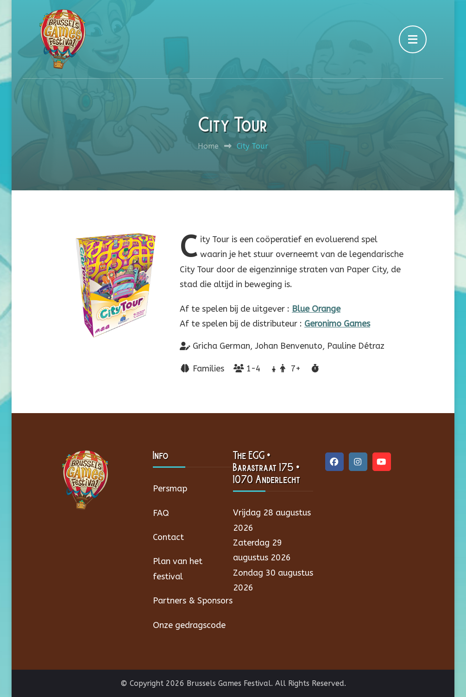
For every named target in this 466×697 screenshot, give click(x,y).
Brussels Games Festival (229, 683)
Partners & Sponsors (193, 601)
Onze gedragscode (189, 625)
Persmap (170, 489)
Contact (168, 537)
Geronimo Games (337, 324)
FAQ (161, 513)
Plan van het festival (177, 568)
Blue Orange (316, 309)
